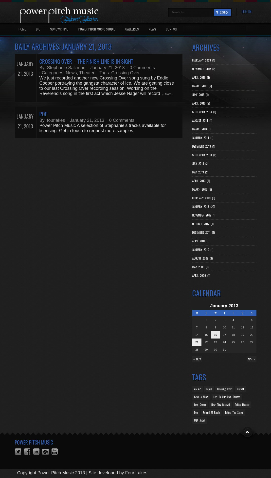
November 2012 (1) (204, 215)
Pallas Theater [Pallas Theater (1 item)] (242, 405)
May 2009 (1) (200, 267)
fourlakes (56, 120)
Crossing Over (125, 72)
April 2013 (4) (201, 181)
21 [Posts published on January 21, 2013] (196, 342)
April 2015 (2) (201, 103)
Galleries (132, 28)
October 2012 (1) (203, 224)
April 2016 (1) (201, 77)
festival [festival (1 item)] (240, 389)
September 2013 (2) (204, 155)
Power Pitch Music (34, 442)
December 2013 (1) (203, 146)
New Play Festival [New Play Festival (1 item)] (220, 405)
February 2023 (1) (203, 60)
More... (169, 94)
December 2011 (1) (203, 232)
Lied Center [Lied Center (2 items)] (200, 405)
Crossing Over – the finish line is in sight (86, 61)
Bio (38, 28)
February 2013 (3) (203, 198)
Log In (247, 11)
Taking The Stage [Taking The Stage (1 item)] (234, 413)
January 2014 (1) (202, 138)
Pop (43, 114)
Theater (86, 72)
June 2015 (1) (200, 95)
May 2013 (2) (200, 172)
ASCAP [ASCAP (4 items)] (197, 389)
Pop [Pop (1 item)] (196, 413)
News (152, 28)
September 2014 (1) (204, 112)
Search (224, 13)
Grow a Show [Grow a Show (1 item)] (201, 397)
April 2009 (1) (201, 275)
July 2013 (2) (200, 163)
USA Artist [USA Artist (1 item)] (199, 420)
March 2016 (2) (202, 86)
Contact (171, 28)
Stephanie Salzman (66, 67)
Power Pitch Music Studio (97, 28)
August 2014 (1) (202, 120)
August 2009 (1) (202, 258)
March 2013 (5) (202, 189)
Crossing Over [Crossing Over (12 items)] (224, 389)
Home (22, 28)
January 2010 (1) (202, 249)
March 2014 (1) (202, 129)
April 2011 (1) (200, 241)
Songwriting (59, 28)
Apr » (251, 359)
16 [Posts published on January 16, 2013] (215, 334)
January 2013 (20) (203, 206)
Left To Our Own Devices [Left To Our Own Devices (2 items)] (227, 397)
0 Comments (142, 67)
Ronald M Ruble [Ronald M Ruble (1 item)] (211, 413)
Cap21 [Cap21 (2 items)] (209, 389)
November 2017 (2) (204, 69)
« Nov (197, 359)
